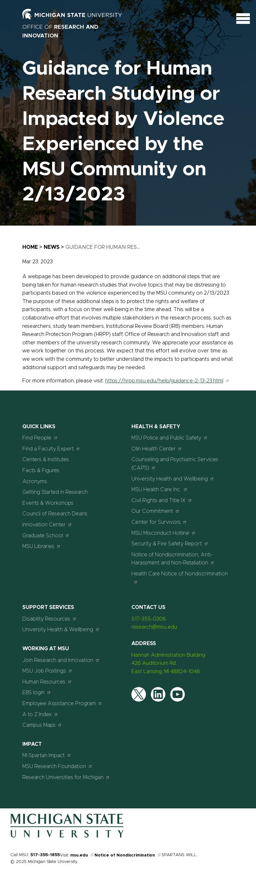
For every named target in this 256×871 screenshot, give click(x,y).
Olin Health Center (156, 448)
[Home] (67, 836)
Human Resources (47, 681)
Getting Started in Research (55, 492)
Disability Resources (49, 619)
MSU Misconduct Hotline (163, 533)
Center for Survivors (159, 522)
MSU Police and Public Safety (169, 438)
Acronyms (34, 481)
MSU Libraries (41, 546)
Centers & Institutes (45, 459)
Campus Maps (42, 725)
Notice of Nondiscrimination (128, 855)
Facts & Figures (40, 470)
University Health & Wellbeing (61, 629)
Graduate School (46, 535)
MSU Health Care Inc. (159, 489)
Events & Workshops (47, 503)
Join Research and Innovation (61, 660)
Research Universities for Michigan (66, 777)
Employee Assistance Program (62, 703)
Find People (40, 438)
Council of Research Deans (54, 513)
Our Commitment (155, 511)
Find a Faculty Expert (51, 448)
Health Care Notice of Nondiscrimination (179, 577)
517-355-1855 (45, 855)
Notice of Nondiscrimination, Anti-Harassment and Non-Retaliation (173, 559)
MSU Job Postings (47, 671)
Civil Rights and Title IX (161, 500)
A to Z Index (40, 714)
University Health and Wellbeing (172, 478)
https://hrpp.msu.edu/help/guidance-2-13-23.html (167, 380)
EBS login (36, 692)
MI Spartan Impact (46, 755)
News (52, 247)
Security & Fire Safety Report (169, 543)
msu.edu (82, 855)
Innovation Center (47, 524)
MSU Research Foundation (57, 766)
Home (30, 247)
